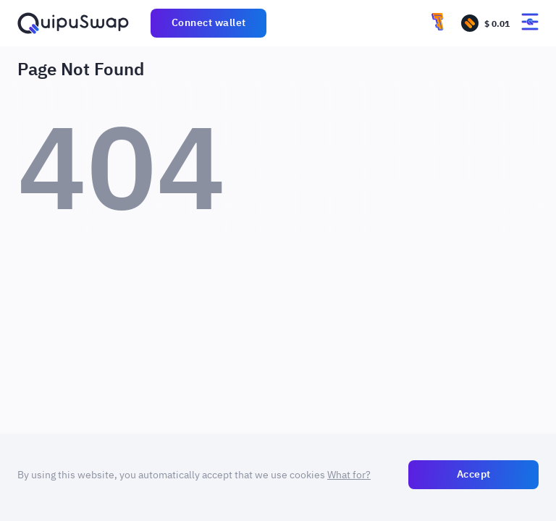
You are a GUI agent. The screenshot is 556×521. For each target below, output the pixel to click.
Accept (474, 473)
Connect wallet (209, 22)
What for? (349, 474)
